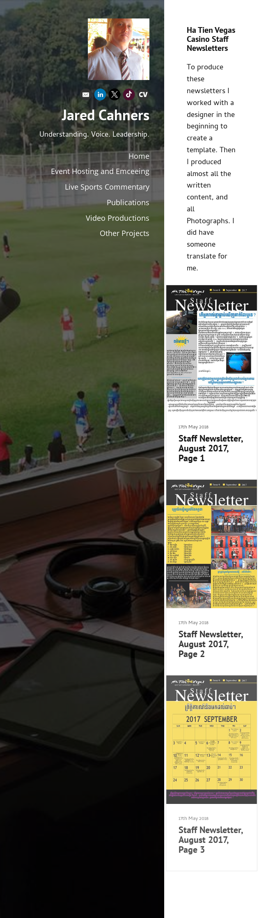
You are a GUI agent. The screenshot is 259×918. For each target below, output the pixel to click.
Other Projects (124, 233)
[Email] (86, 96)
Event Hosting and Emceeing (100, 171)
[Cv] (143, 96)
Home (138, 156)
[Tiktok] (129, 96)
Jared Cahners (105, 115)
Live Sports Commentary (107, 187)
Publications (128, 202)
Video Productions (117, 218)
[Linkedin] (100, 96)
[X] (114, 96)
